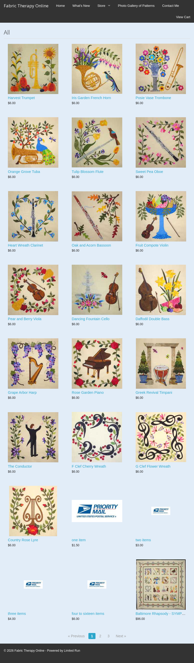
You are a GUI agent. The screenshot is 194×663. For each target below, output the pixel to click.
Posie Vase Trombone (153, 98)
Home (60, 6)
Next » (121, 636)
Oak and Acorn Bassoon (91, 245)
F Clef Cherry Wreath (89, 466)
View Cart (183, 17)
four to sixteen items (88, 614)
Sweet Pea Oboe (149, 172)
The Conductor (20, 466)
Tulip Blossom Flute (88, 172)
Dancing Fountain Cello (91, 319)
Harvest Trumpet (21, 98)
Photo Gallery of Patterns (136, 6)
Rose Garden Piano (88, 392)
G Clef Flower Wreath (153, 466)
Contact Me (170, 6)
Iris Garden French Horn (91, 98)
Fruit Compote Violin (152, 245)
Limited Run (72, 650)
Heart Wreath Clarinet (25, 245)
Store (101, 6)
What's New (81, 6)
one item (79, 540)
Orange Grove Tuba (24, 172)
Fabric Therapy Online (26, 6)
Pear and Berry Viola (24, 319)
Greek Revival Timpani (154, 392)
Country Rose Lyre (23, 540)
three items (17, 614)
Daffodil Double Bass (152, 319)
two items (143, 540)
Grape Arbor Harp (22, 392)
